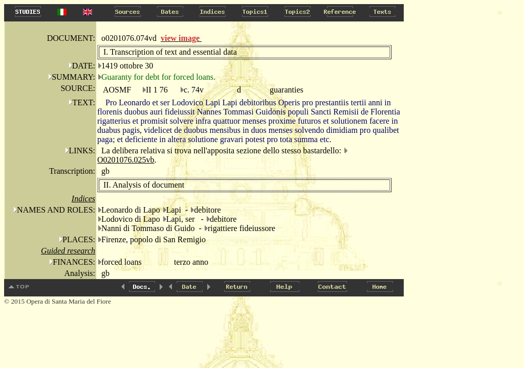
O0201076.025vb (126, 159)
